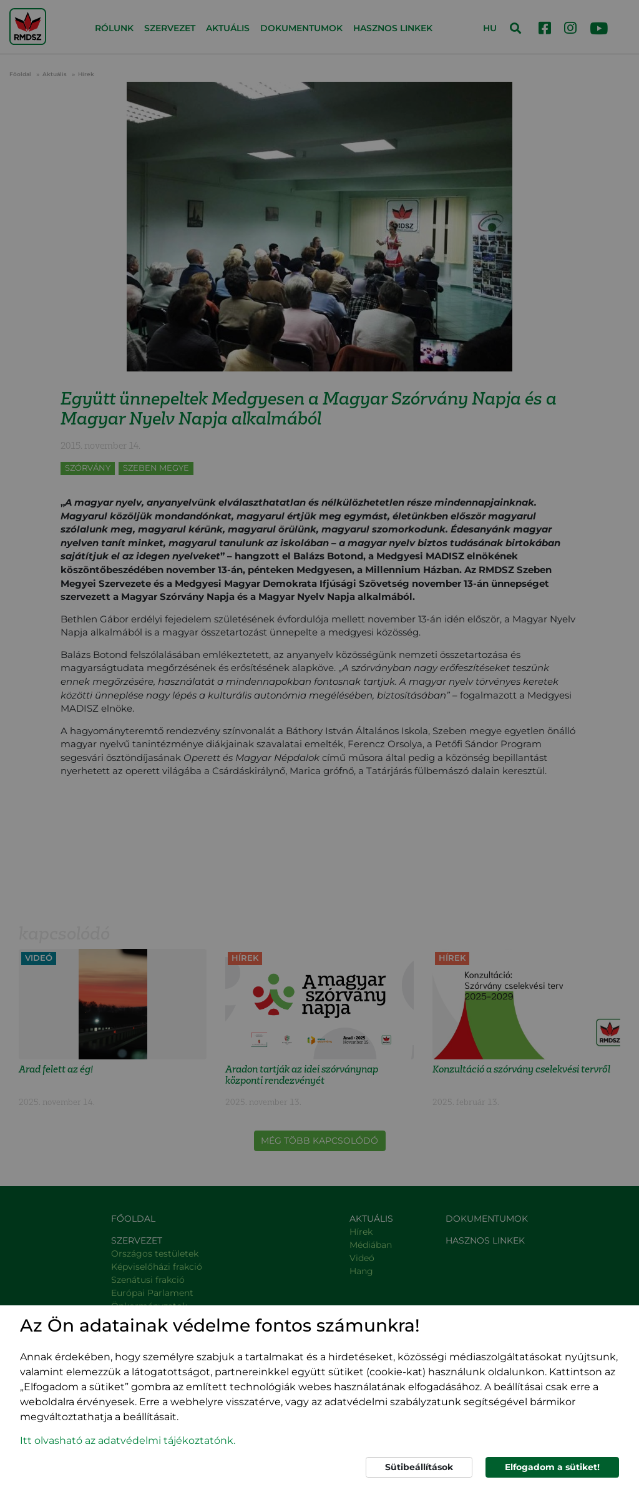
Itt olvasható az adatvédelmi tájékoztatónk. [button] (127, 1440)
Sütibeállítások (419, 1467)
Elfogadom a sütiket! (552, 1467)
